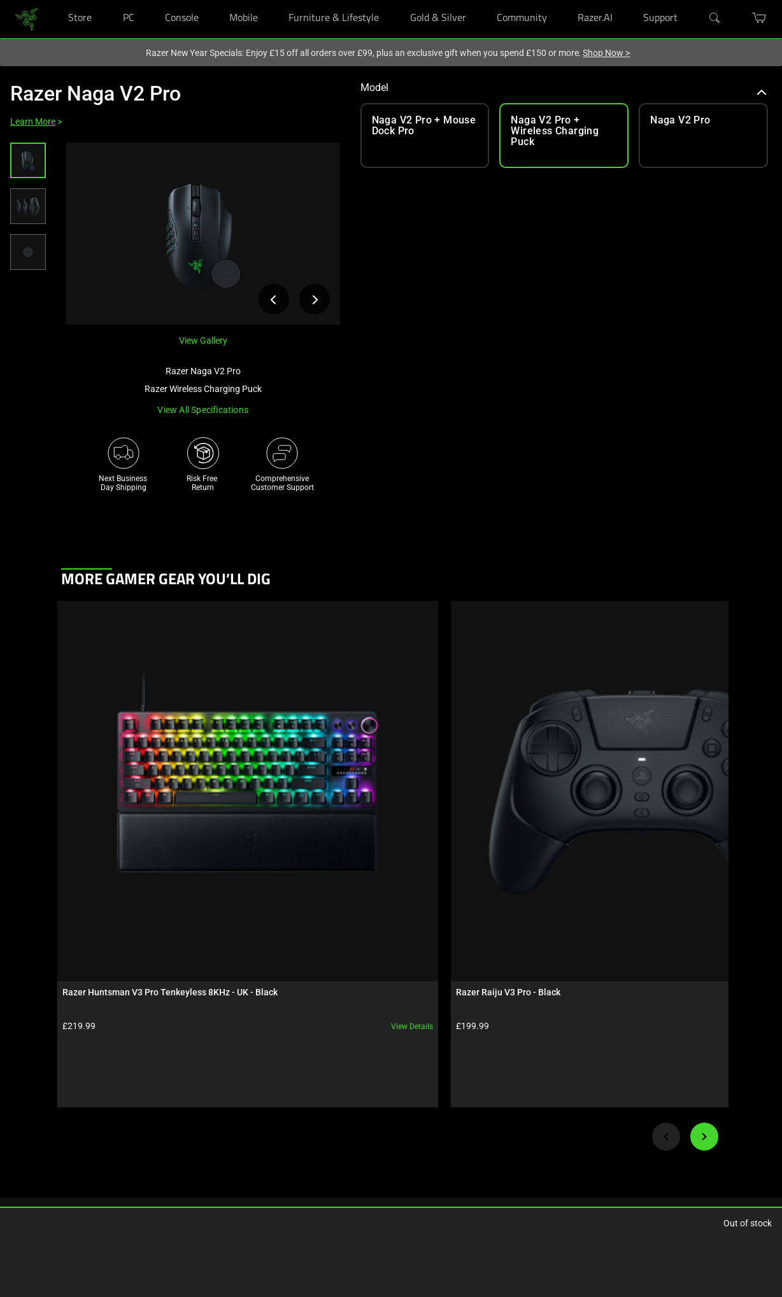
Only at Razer (31, 1196)
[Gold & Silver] (463, 0)
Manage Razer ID (266, 1139)
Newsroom (369, 1120)
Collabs (136, 1158)
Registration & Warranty (277, 1101)
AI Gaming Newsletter (388, 1177)
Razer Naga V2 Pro (95, 93)
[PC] (131, 0)
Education (26, 1177)
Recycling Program (269, 1177)
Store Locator (32, 1120)
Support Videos (263, 1158)
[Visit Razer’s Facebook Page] (474, 1085)
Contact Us (370, 1158)
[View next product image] (314, 299)
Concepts (139, 1120)
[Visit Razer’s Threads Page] (474, 1127)
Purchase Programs (43, 1139)
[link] (26, 18)
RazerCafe (26, 1101)
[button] (28, 160)
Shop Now (606, 53)
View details (155, 765)
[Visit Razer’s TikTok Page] (474, 1190)
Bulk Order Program (42, 1158)
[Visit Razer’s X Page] (474, 1148)
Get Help (251, 1081)
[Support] (674, 0)
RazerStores (29, 1081)
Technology (142, 1081)
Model (563, 87)
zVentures (368, 1139)
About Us (367, 1081)
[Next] (704, 876)
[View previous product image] (274, 299)
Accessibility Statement (277, 1196)
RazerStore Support (270, 1120)
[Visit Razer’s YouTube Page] (474, 1169)
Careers (364, 1101)
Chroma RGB (145, 1101)
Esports (136, 1139)
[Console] (195, 0)
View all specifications (202, 410)
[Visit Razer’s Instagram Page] (474, 1106)
